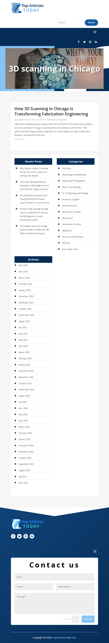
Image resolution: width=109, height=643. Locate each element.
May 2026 (23, 265)
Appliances (67, 230)
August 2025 (24, 321)
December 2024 (26, 371)
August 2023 (24, 470)
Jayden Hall (22, 119)
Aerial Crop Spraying (71, 187)
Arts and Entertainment (72, 236)
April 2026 (23, 271)
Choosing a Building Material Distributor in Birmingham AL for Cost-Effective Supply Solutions (34, 186)
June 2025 (23, 333)
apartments (67, 218)
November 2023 (26, 451)
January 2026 (24, 290)
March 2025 (24, 352)
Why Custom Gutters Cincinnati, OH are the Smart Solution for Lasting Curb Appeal (34, 172)
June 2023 (23, 482)
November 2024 (26, 377)
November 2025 (26, 302)
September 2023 (26, 464)
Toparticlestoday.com (64, 637)
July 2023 (23, 476)
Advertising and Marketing (74, 174)
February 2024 (25, 433)
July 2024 (23, 402)
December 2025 (26, 296)
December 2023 (26, 445)
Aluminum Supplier (70, 199)
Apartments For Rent (71, 224)
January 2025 (24, 364)
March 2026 (24, 277)
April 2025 (23, 346)
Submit (88, 618)
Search (91, 22)
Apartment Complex (71, 211)
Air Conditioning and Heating (75, 193)
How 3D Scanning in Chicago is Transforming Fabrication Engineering (51, 111)
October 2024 (25, 383)
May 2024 (23, 414)
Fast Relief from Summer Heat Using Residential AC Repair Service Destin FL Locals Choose (34, 199)
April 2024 (23, 420)
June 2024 (23, 408)
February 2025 (25, 358)
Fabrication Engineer (57, 119)
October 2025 (25, 309)
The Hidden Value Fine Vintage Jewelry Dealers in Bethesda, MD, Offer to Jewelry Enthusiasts (35, 230)
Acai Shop (66, 168)
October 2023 (25, 458)
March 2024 (24, 427)
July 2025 (23, 327)
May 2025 (23, 340)
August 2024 (24, 395)
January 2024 (24, 439)
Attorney (66, 243)
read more (19, 139)
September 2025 (26, 315)
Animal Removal (69, 205)
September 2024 (26, 389)
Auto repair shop (70, 249)
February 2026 (25, 284)
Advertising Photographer (73, 180)
